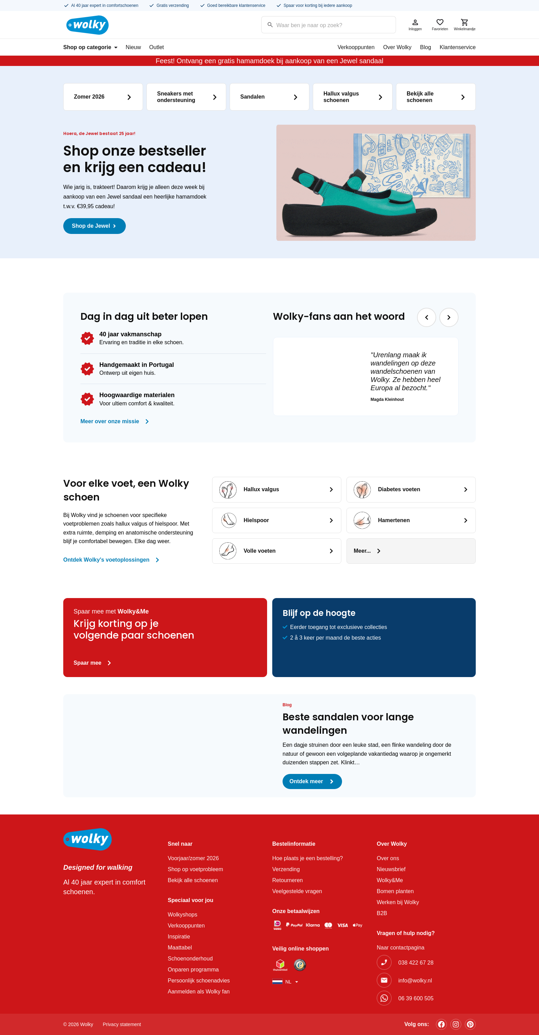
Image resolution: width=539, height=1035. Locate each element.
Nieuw (133, 47)
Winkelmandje (465, 24)
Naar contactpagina (401, 947)
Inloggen (415, 24)
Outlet (156, 47)
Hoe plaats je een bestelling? (307, 858)
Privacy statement (122, 1024)
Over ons (388, 858)
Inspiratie (179, 937)
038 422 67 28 (415, 963)
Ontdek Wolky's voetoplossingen (106, 560)
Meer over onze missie (109, 421)
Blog (425, 47)
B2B (382, 913)
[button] (426, 317)
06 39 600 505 (415, 998)
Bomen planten (395, 891)
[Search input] (319, 24)
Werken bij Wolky (398, 902)
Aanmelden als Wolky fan (199, 991)
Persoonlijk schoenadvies (199, 980)
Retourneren (287, 880)
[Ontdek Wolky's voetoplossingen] (157, 560)
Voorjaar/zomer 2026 (193, 858)
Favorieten (440, 24)
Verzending (286, 869)
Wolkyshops (182, 915)
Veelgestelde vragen (297, 891)
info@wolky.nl (415, 980)
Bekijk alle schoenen (193, 880)
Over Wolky (397, 47)
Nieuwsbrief (391, 869)
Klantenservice (458, 47)
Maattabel (180, 947)
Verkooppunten (356, 47)
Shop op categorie (90, 47)
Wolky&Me (390, 880)
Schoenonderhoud (190, 958)
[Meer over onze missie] (147, 421)
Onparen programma (193, 969)
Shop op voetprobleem (195, 869)
